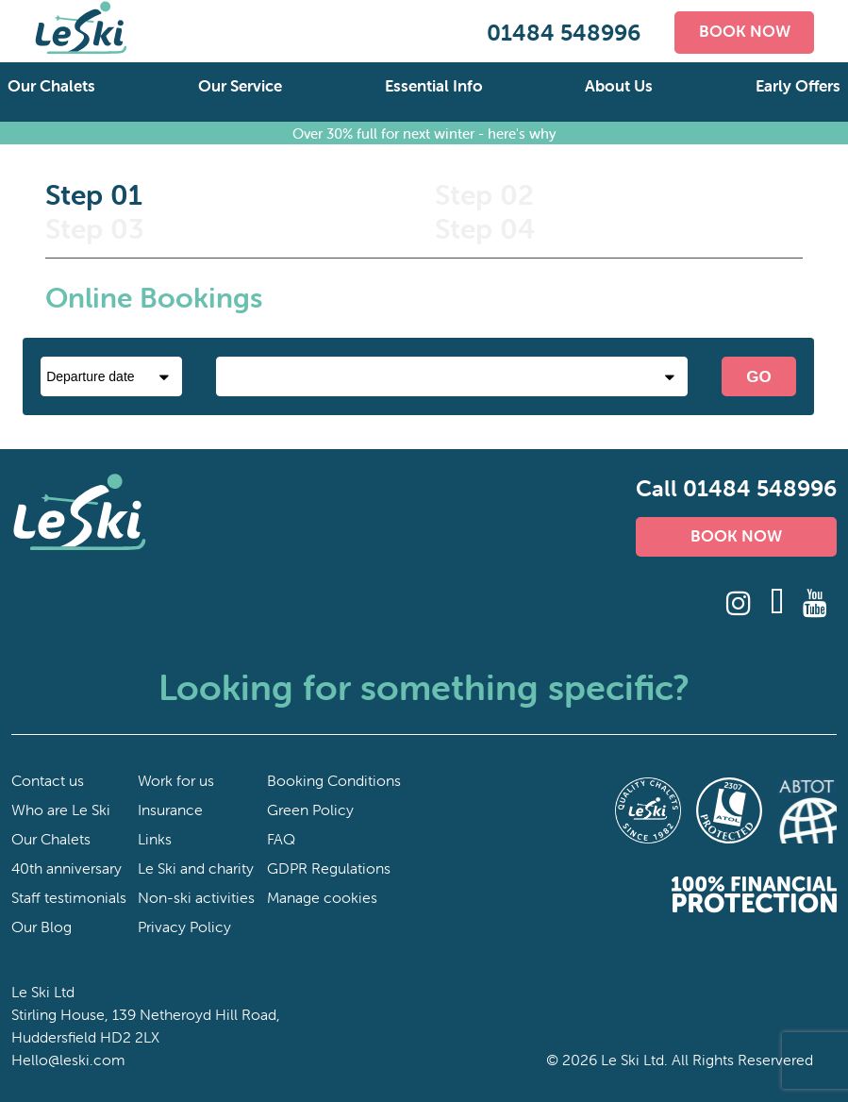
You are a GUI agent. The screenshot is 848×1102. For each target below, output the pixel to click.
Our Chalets (51, 85)
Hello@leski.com (68, 1059)
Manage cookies (322, 897)
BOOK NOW (744, 31)
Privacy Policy (184, 926)
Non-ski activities (196, 897)
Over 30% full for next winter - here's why (424, 133)
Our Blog (41, 926)
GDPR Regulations (329, 868)
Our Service (240, 85)
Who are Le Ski (60, 809)
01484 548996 (563, 32)
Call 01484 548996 (736, 488)
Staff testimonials (68, 897)
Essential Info (434, 85)
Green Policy (310, 809)
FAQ (281, 838)
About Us (619, 85)
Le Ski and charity (196, 868)
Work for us (176, 780)
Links (155, 838)
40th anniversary (66, 868)
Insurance (170, 809)
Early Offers (798, 85)
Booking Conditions (334, 780)
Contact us (47, 780)
